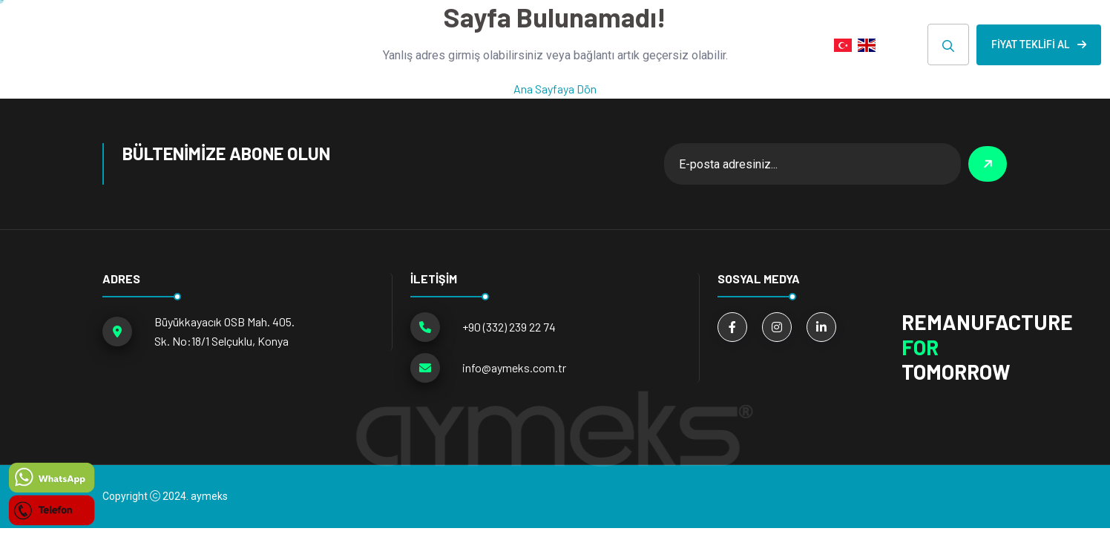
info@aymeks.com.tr (514, 367)
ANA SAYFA (288, 44)
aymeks (209, 496)
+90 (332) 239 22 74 (509, 327)
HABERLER (605, 44)
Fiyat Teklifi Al (1038, 44)
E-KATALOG (696, 44)
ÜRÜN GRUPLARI (392, 44)
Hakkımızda (512, 44)
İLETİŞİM (782, 44)
